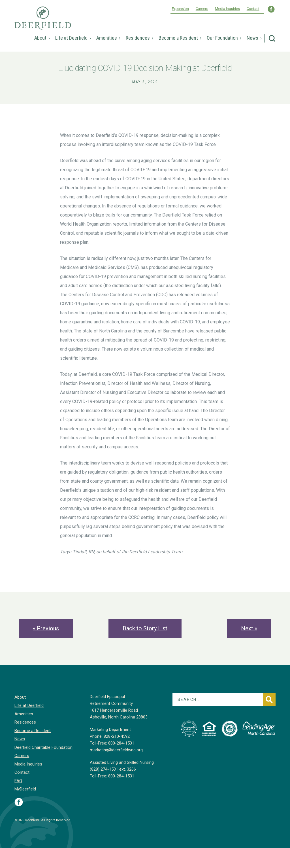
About (40, 38)
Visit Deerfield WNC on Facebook (271, 9)
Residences (138, 38)
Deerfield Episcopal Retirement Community (42, 22)
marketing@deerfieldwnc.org (116, 749)
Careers (202, 9)
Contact (253, 9)
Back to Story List (145, 628)
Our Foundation (222, 38)
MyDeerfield (25, 789)
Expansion (180, 9)
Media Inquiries (227, 9)
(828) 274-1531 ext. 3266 (113, 769)
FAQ (18, 780)
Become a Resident (178, 38)
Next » (249, 628)
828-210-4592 (117, 736)
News (252, 38)
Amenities (106, 38)
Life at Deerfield (71, 38)
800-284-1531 (121, 743)
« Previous (46, 628)
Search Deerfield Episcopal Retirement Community (272, 38)
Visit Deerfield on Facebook (18, 802)
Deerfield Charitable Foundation (43, 747)
